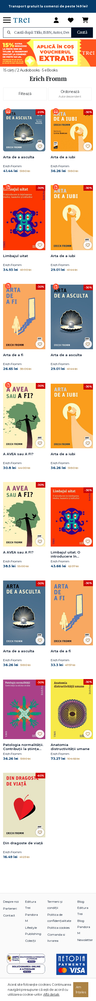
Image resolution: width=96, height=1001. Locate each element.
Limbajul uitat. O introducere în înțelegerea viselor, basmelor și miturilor (70, 554)
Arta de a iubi (63, 157)
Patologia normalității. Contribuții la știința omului (23, 747)
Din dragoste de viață (23, 843)
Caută (82, 32)
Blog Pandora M (83, 927)
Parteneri (10, 908)
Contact (9, 915)
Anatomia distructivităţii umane (70, 747)
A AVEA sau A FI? (18, 454)
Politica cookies (58, 928)
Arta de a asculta (18, 157)
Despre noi (11, 901)
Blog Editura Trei (82, 908)
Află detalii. (51, 994)
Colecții (30, 941)
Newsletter (85, 940)
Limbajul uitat (15, 256)
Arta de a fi (13, 355)
